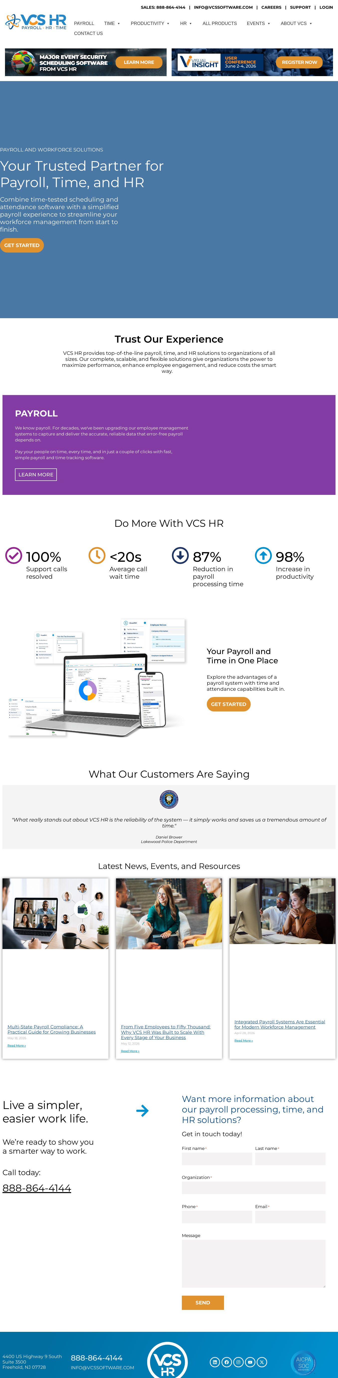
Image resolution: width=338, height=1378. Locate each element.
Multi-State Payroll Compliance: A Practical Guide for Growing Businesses (51, 1029)
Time (112, 23)
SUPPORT (300, 7)
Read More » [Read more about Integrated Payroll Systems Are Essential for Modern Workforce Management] (243, 1040)
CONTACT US (88, 33)
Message (191, 1236)
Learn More (35, 475)
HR (186, 23)
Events (259, 23)
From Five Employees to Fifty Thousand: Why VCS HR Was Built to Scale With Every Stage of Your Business (166, 1032)
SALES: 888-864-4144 (163, 7)
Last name (267, 1148)
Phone (190, 1207)
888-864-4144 (36, 1188)
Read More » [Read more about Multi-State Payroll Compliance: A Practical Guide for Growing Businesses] (16, 1045)
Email (262, 1207)
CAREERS (271, 7)
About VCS (297, 23)
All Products (220, 23)
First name (194, 1148)
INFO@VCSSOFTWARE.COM (223, 7)
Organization (197, 1177)
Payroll (84, 23)
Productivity (150, 23)
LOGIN (326, 7)
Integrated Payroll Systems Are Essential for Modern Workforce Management (279, 1024)
